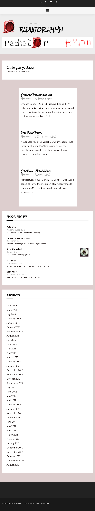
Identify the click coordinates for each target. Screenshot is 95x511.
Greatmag (35, 504)
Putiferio (11, 227)
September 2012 (15, 383)
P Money (11, 260)
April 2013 (11, 353)
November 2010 (15, 452)
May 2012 (11, 396)
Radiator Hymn (41, 29)
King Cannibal (14, 249)
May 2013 (11, 348)
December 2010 (15, 447)
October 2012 (13, 379)
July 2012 (11, 387)
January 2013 (13, 366)
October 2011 (13, 417)
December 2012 (15, 370)
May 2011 (11, 426)
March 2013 (12, 357)
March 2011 (12, 434)
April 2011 (11, 430)
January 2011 (13, 443)
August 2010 (13, 465)
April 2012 (11, 400)
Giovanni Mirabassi (36, 170)
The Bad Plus (31, 132)
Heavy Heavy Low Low (19, 238)
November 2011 (14, 413)
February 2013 (14, 361)
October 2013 (13, 327)
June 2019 (12, 305)
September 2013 (15, 331)
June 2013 (12, 344)
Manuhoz (26, 98)
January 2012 (13, 409)
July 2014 (11, 314)
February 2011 (13, 439)
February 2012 (14, 404)
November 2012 (15, 374)
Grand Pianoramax (36, 94)
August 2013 (13, 335)
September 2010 (15, 460)
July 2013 (11, 340)
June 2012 (12, 391)
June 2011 (11, 422)
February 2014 (14, 318)
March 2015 (12, 310)
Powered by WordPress (12, 504)
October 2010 (13, 456)
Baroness (12, 271)
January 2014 (13, 323)
